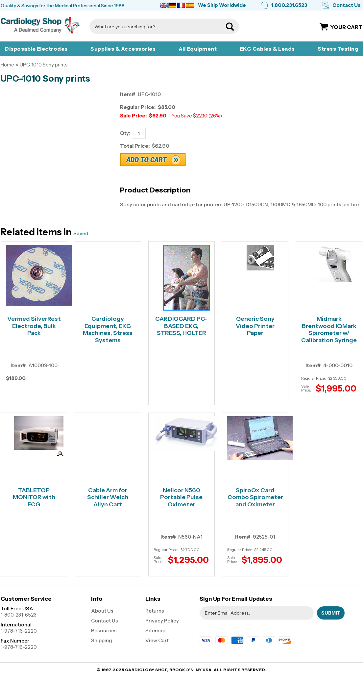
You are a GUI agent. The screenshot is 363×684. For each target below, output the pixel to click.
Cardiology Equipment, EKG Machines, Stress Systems (108, 330)
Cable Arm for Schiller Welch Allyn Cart (107, 497)
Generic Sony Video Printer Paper (255, 326)
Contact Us (346, 5)
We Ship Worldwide (222, 5)
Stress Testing (338, 48)
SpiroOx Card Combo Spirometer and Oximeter (255, 497)
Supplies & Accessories (123, 48)
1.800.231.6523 (289, 5)
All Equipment (198, 48)
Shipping (101, 640)
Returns (154, 611)
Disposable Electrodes (36, 48)
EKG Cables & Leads (267, 48)
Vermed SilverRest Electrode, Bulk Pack (34, 326)
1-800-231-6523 (18, 615)
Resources (104, 630)
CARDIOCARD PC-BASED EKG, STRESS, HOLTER (181, 326)
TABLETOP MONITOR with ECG (34, 497)
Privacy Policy (162, 621)
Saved (80, 233)
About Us (102, 611)
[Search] (157, 26)
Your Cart (346, 27)
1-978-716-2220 (19, 631)
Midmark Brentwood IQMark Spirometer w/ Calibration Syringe (329, 330)
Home (7, 65)
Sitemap (155, 630)
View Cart (157, 640)
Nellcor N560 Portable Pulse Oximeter (181, 497)
